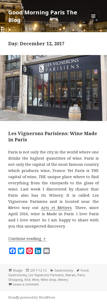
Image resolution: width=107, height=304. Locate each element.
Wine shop (48, 279)
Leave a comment (26, 284)
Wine (35, 279)
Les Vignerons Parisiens (46, 275)
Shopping (15, 279)
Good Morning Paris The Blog (42, 16)
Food (84, 270)
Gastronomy (63, 270)
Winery (63, 279)
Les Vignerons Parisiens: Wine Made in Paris (52, 136)
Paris (81, 275)
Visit (27, 279)
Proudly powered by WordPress (31, 297)
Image (17, 270)
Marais (70, 275)
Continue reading (27, 238)
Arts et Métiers (56, 207)
